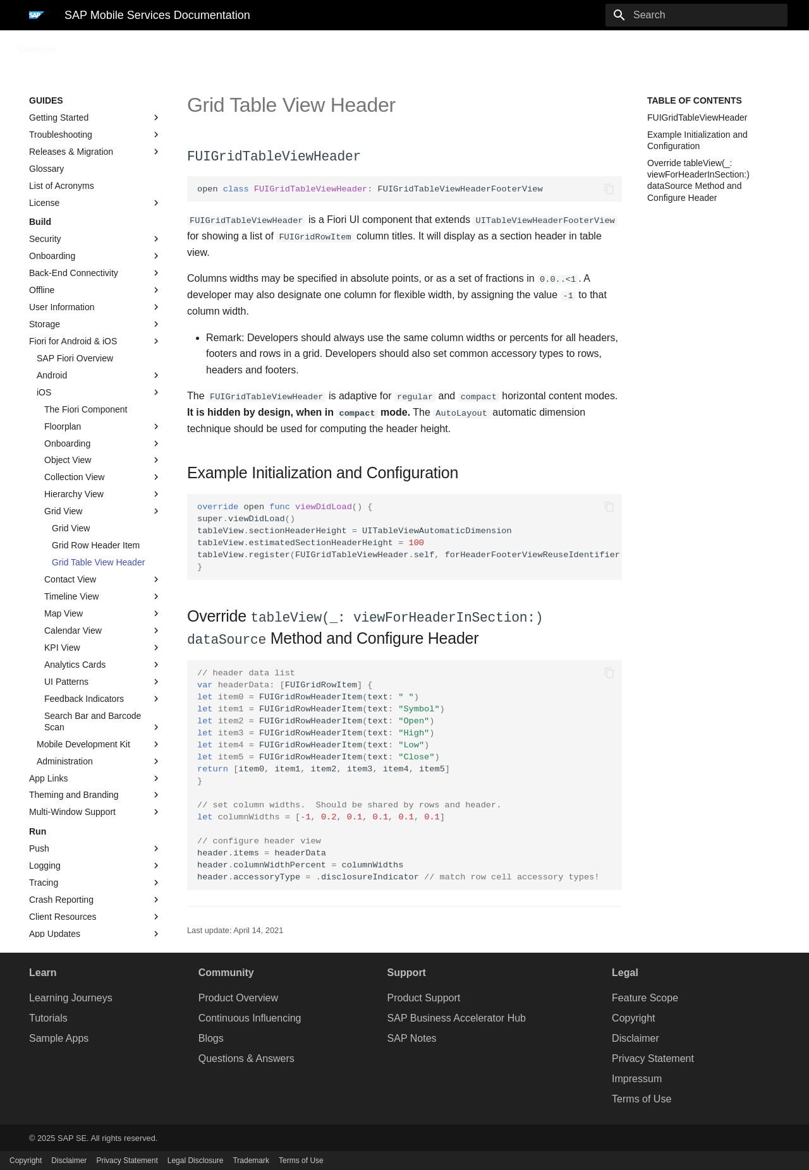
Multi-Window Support (95, 811)
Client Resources (95, 916)
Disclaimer (635, 1037)
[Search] (714, 15)
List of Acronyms (61, 186)
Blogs (211, 1037)
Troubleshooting (95, 134)
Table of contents (694, 100)
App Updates (95, 933)
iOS (99, 392)
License (95, 202)
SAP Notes (412, 1037)
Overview (37, 45)
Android (99, 375)
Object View (103, 460)
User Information (95, 307)
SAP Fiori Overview (75, 358)
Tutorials (48, 1016)
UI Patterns (103, 681)
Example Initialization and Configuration (697, 140)
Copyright (633, 1016)
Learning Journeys (71, 996)
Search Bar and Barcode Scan (103, 722)
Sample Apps (58, 1037)
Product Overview (238, 996)
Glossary (46, 169)
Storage (95, 324)
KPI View (103, 647)
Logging (95, 865)
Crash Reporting (95, 899)
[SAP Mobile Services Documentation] (36, 15)
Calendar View (103, 630)
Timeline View (103, 596)
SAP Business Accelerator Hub (456, 1016)
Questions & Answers (246, 1057)
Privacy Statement (653, 1057)
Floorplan (103, 426)
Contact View (103, 579)
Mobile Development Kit (99, 744)
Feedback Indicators (103, 698)
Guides (79, 45)
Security (95, 238)
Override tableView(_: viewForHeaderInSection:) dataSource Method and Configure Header (698, 180)
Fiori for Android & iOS (95, 341)
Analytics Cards (103, 664)
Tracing (95, 882)
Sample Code (129, 45)
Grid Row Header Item (96, 545)
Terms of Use (641, 1097)
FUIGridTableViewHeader (697, 117)
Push (95, 848)
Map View (103, 613)
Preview (248, 45)
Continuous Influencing (249, 1016)
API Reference (194, 45)
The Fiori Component (86, 409)
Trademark (251, 1160)
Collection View (103, 477)
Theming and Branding (95, 794)
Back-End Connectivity (95, 273)
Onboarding (95, 256)
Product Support (424, 996)
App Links (95, 778)
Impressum (637, 1077)
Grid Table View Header (98, 562)
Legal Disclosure (195, 1160)
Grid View (103, 511)
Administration (99, 761)
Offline (95, 290)
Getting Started (95, 117)
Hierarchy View (103, 494)
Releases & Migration (95, 151)
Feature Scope (645, 996)
